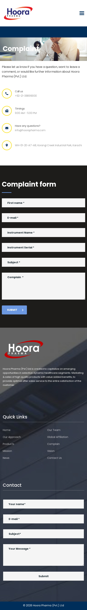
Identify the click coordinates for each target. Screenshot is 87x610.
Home (7, 430)
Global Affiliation (57, 437)
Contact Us (54, 457)
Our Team (53, 430)
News (6, 457)
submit (15, 310)
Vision (51, 450)
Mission (7, 450)
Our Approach (12, 437)
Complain (53, 444)
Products (8, 444)
